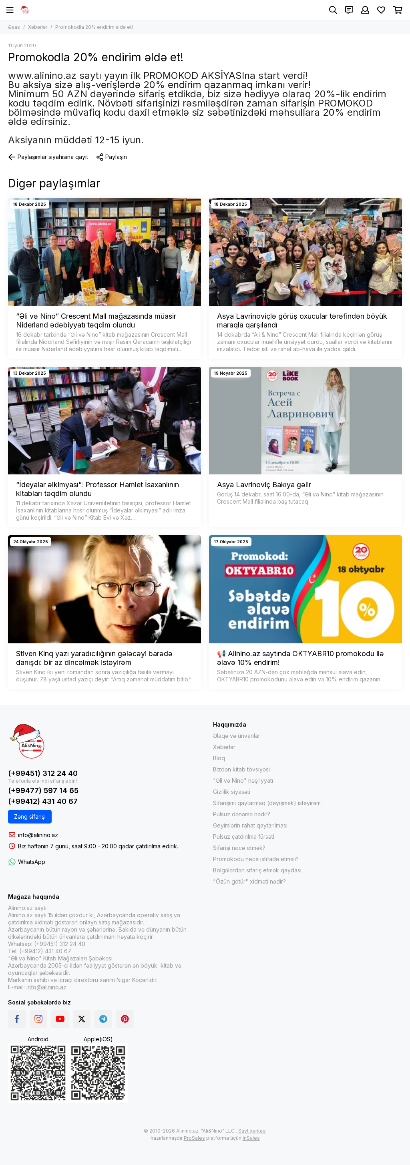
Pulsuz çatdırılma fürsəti (243, 836)
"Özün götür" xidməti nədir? (249, 881)
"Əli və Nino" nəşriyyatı (243, 780)
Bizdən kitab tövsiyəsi (241, 769)
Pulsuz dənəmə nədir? (241, 814)
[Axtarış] (333, 10)
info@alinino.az (38, 835)
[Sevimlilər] (381, 10)
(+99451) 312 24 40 (43, 773)
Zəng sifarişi (30, 816)
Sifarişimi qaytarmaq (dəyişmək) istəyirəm (267, 802)
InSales (251, 1138)
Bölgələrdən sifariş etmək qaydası (257, 870)
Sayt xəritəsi (252, 1131)
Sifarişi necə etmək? (239, 847)
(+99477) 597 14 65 (43, 790)
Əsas (14, 27)
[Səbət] (397, 10)
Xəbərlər (37, 27)
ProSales (194, 1138)
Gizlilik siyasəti (231, 791)
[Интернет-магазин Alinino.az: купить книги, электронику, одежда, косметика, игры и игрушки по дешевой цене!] (25, 10)
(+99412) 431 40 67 (43, 801)
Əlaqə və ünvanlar (236, 735)
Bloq (219, 758)
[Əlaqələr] (349, 10)
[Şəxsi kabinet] (365, 10)
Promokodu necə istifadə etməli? (256, 859)
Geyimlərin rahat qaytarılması (250, 825)
